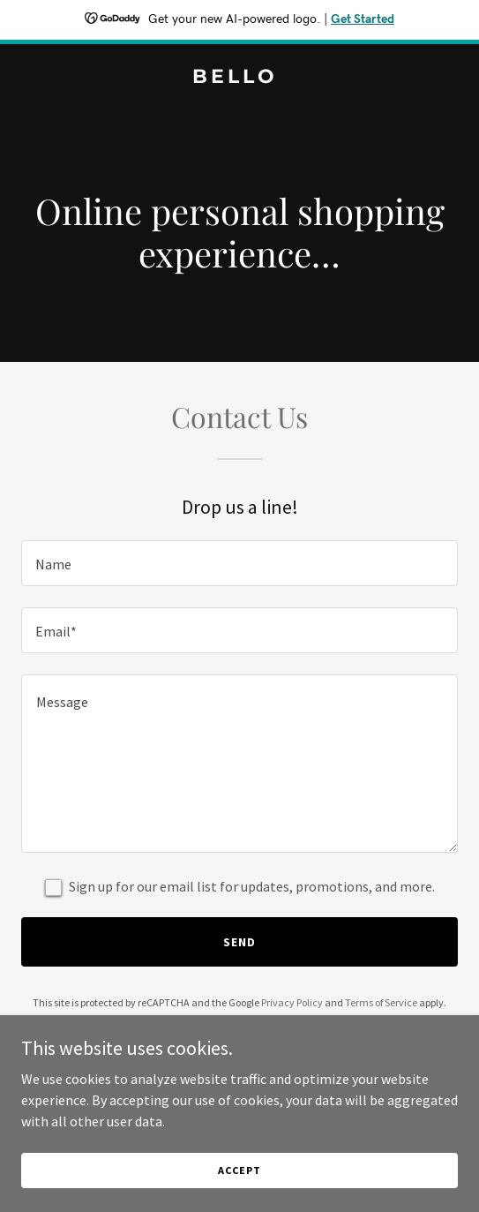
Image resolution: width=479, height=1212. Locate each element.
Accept (239, 1170)
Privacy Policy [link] (292, 1002)
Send (239, 942)
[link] (239, 78)
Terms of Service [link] (381, 1002)
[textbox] (239, 563)
